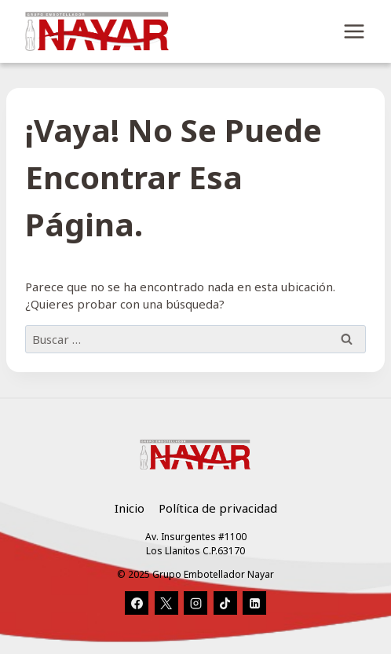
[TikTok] (225, 603)
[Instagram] (195, 603)
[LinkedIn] (254, 603)
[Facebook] (136, 603)
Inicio (129, 508)
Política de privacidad (218, 508)
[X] (166, 603)
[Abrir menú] (353, 31)
